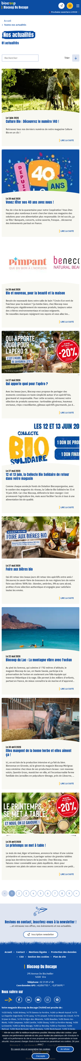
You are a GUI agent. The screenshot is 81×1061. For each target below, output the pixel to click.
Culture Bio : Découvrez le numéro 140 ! (32, 122)
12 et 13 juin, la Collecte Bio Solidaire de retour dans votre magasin (37, 477)
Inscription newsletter (40, 934)
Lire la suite (68, 140)
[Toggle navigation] (77, 6)
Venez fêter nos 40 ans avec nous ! (30, 202)
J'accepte (40, 1056)
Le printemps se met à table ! (26, 845)
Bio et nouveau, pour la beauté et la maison (35, 293)
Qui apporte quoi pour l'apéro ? (27, 384)
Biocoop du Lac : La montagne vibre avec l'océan (39, 660)
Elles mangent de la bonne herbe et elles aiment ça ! (38, 753)
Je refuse (65, 1049)
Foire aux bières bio (19, 569)
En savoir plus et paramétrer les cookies (30, 1049)
